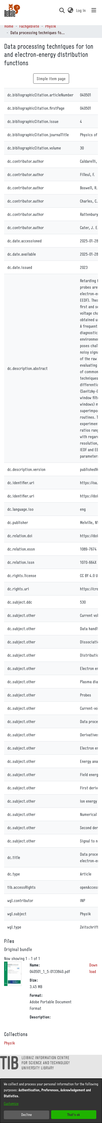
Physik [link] (50, 26)
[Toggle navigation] (94, 10)
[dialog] (51, 1101)
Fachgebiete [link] (29, 26)
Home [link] (8, 26)
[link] (9, 1042)
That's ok (73, 1114)
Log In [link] (81, 10)
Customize (11, 1103)
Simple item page (51, 78)
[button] (61, 10)
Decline (26, 1114)
